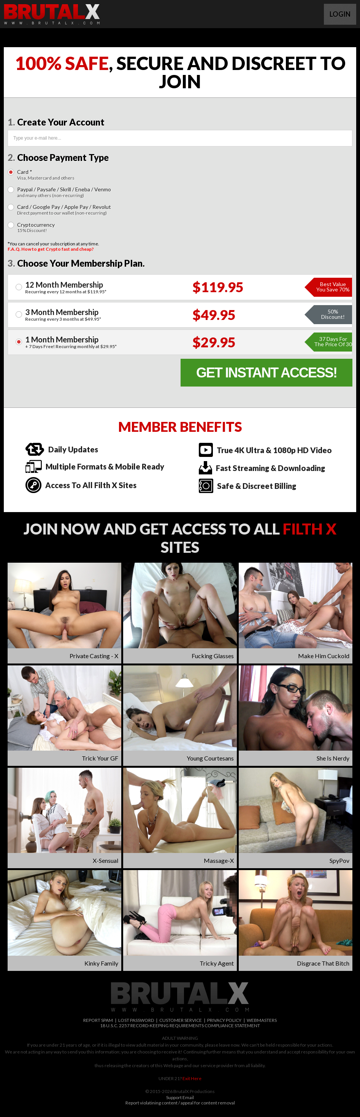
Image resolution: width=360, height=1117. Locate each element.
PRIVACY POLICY (224, 1020)
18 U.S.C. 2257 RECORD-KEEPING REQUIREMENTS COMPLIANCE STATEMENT (180, 1025)
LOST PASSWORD (136, 1020)
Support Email (180, 1097)
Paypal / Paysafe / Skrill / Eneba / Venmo (64, 192)
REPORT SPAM (98, 1020)
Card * (46, 175)
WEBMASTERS (262, 1020)
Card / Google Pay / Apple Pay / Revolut (64, 210)
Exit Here (191, 1078)
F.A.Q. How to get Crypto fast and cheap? (51, 249)
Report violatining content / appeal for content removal (180, 1103)
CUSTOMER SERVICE (180, 1020)
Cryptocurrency (36, 228)
